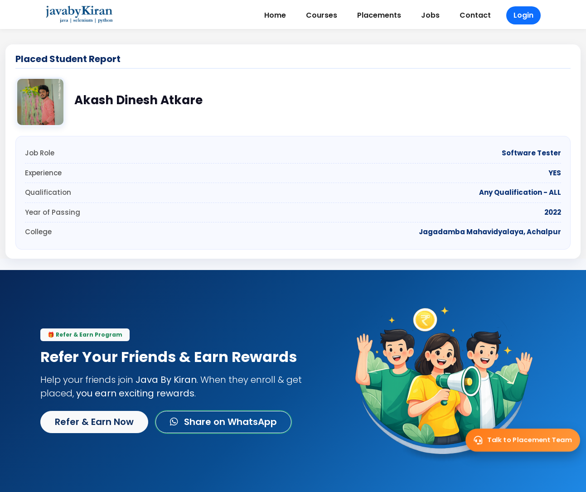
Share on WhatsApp (223, 421)
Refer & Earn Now (94, 421)
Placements (379, 15)
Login (523, 15)
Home (275, 15)
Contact (475, 15)
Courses (321, 15)
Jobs (430, 15)
